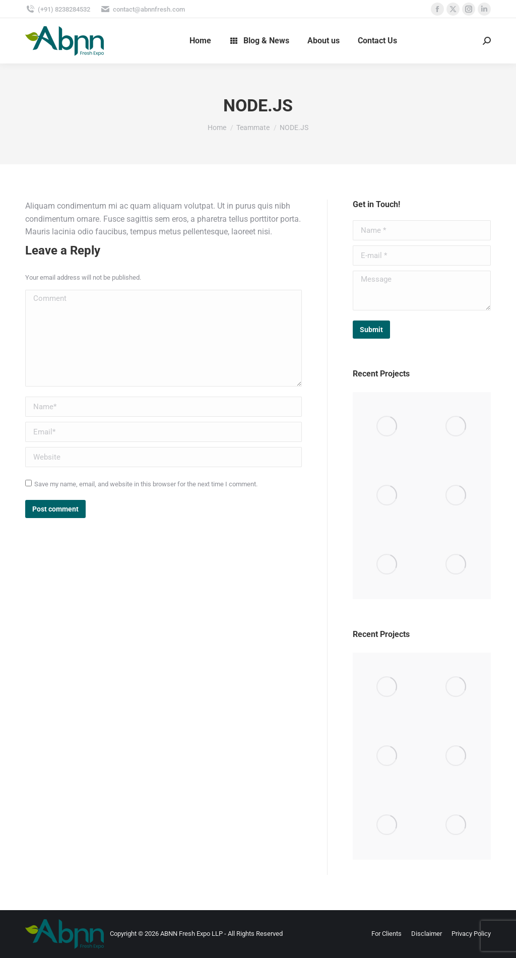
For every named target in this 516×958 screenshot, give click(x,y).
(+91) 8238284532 (57, 9)
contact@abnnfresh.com (142, 9)
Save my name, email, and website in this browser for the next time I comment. (145, 484)
